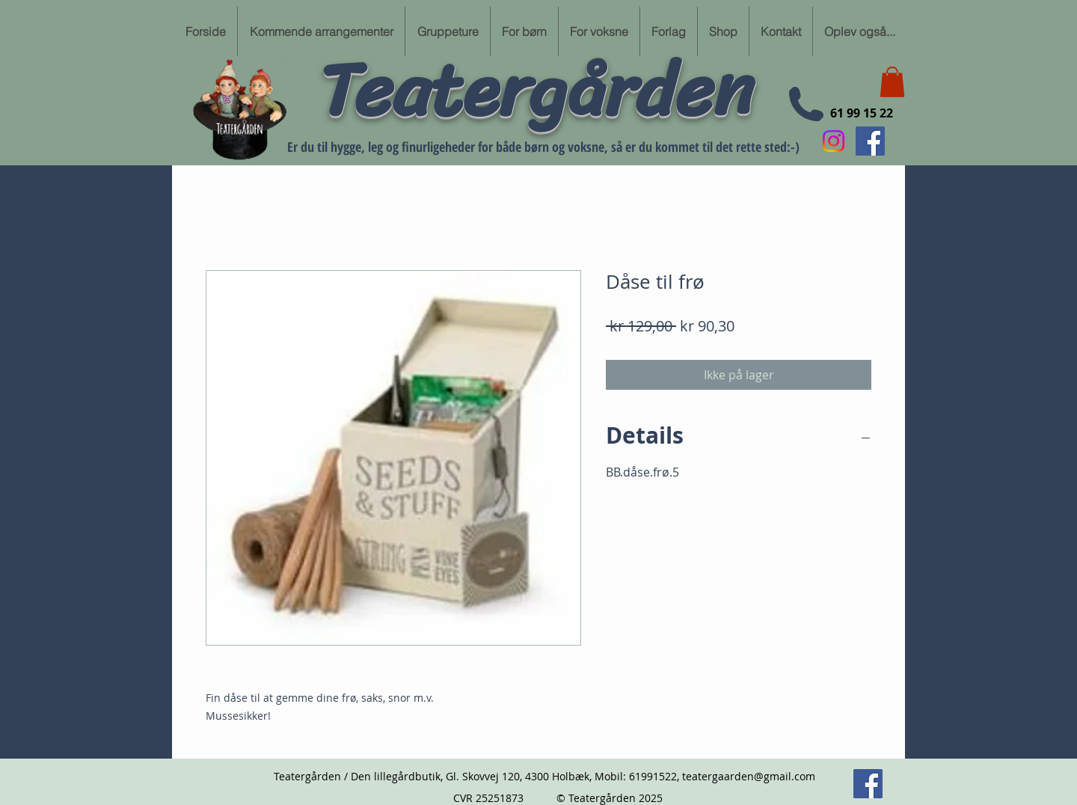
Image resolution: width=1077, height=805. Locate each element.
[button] (892, 82)
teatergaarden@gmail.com (748, 776)
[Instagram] (833, 141)
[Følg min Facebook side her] (870, 141)
